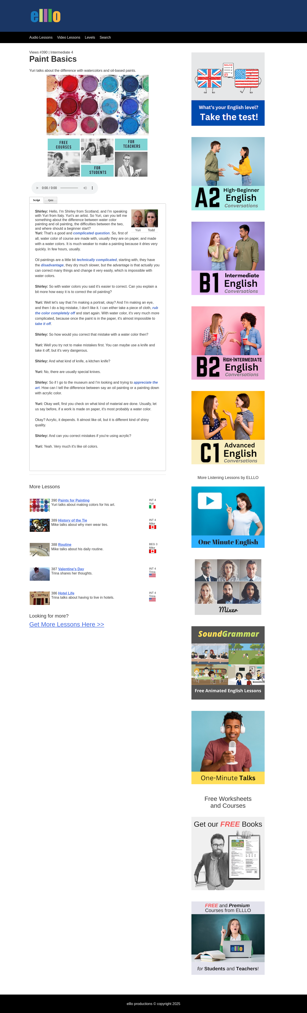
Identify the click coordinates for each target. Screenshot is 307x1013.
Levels (90, 37)
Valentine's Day (71, 569)
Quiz (50, 200)
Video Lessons (68, 37)
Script (36, 200)
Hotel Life (66, 593)
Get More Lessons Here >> (66, 624)
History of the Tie (72, 520)
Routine (64, 544)
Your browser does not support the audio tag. (64, 188)
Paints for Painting (73, 500)
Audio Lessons (41, 37)
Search (105, 37)
